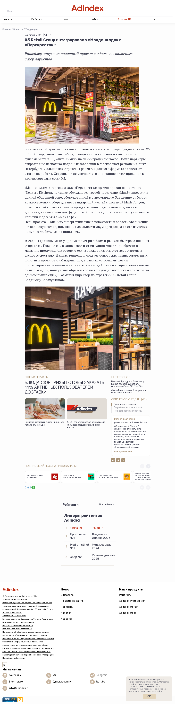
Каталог (66, 612)
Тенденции (31, 29)
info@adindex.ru (19, 688)
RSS (54, 675)
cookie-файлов (150, 686)
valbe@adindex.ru (123, 452)
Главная (6, 29)
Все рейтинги (106, 504)
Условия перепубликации (14, 599)
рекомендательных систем (141, 691)
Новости (18, 29)
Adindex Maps (127, 612)
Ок (149, 696)
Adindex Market (128, 606)
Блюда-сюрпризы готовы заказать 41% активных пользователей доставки (64, 388)
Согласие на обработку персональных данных (24, 635)
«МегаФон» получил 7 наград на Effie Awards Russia (128, 391)
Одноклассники (62, 681)
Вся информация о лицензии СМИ (18, 622)
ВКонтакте (16, 681)
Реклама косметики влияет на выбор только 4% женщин (44, 423)
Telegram (101, 675)
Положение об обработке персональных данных (25, 632)
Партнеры (67, 606)
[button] (28, 328)
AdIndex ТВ (124, 19)
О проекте (67, 594)
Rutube (100, 681)
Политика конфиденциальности (17, 625)
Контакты (15, 675)
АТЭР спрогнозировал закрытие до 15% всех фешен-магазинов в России (86, 425)
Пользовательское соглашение (17, 629)
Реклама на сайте (72, 600)
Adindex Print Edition (132, 600)
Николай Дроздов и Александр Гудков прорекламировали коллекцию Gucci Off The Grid (127, 384)
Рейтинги (125, 594)
